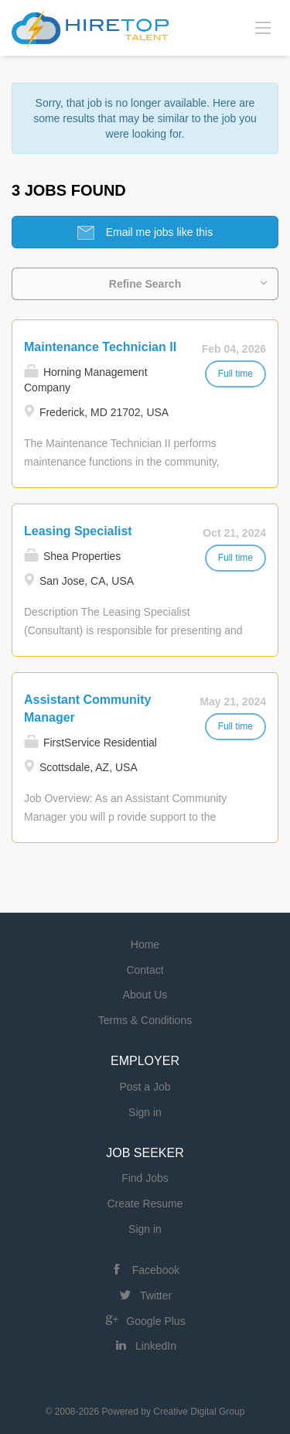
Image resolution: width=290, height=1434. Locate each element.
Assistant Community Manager (87, 708)
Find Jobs (145, 1178)
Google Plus (155, 1321)
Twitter (156, 1295)
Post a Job (144, 1087)
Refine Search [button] (145, 284)
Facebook (155, 1270)
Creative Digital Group (198, 1411)
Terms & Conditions (145, 1020)
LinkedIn (155, 1346)
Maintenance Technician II (100, 346)
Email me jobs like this (158, 232)
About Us (145, 994)
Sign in (145, 1112)
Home (145, 944)
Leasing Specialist (78, 531)
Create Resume (145, 1203)
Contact (144, 970)
